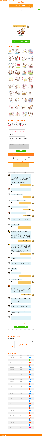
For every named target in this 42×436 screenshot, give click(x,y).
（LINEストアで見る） (21, 39)
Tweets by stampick (21, 160)
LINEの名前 (11, 134)
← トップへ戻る (10, 12)
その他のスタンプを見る (21, 325)
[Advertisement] (21, 19)
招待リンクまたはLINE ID (14, 128)
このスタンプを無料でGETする (20, 42)
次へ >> (25, 322)
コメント (11, 142)
